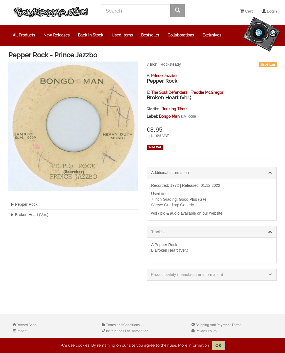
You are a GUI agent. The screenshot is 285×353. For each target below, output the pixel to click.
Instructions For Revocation (126, 331)
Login (269, 11)
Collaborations (181, 35)
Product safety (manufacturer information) (187, 274)
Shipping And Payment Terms (218, 325)
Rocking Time (173, 109)
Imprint (22, 331)
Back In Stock (90, 35)
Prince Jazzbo (163, 75)
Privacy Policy (206, 331)
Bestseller (150, 35)
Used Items (122, 35)
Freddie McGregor (206, 92)
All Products (24, 35)
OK (218, 345)
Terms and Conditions (122, 325)
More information (193, 345)
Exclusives (211, 35)
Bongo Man (170, 116)
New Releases (56, 35)
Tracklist (158, 232)
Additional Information (170, 172)
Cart (246, 11)
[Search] (136, 10)
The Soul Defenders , (170, 92)
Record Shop (26, 325)
